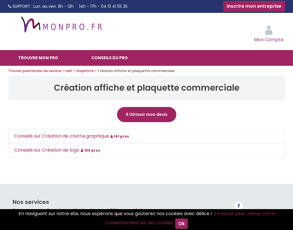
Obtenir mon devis (146, 114)
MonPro (61, 27)
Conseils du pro (109, 58)
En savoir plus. (229, 213)
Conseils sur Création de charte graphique (72, 136)
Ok (181, 223)
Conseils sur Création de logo (58, 150)
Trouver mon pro (38, 58)
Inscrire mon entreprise (254, 6)
